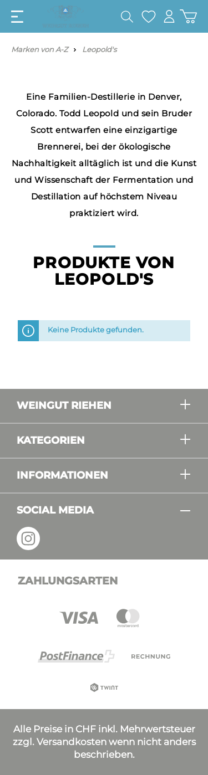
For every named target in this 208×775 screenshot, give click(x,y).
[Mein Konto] (169, 16)
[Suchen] (127, 16)
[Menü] (17, 16)
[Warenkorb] (188, 16)
